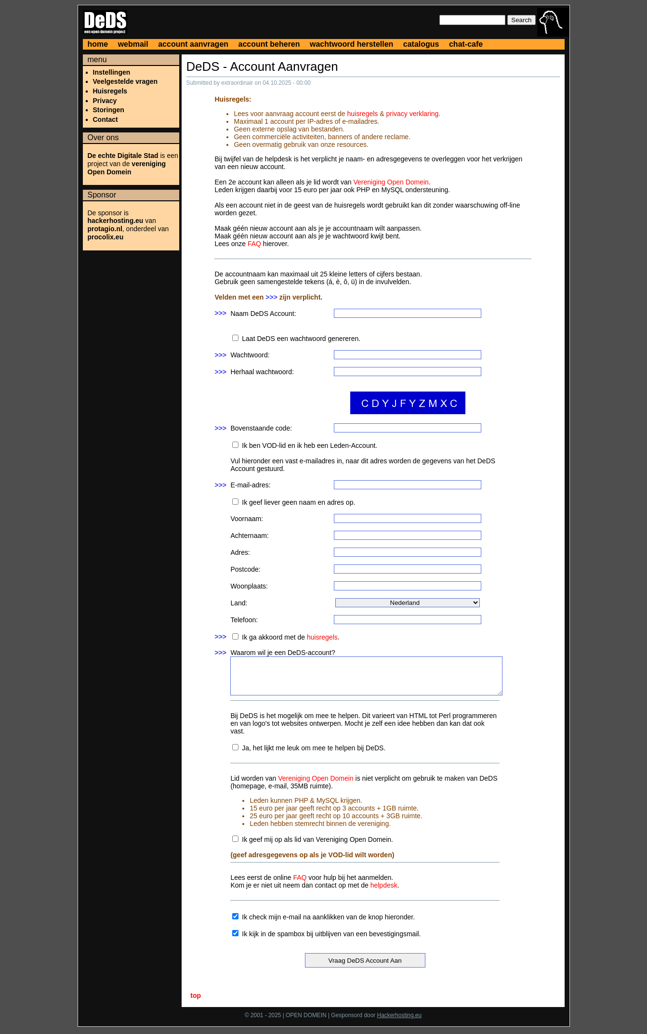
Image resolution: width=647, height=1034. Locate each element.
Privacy (105, 101)
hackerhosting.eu (116, 220)
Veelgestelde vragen (125, 81)
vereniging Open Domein (127, 168)
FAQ (254, 244)
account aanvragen (193, 44)
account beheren (269, 44)
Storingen (108, 110)
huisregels (362, 114)
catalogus (421, 44)
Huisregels (110, 91)
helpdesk (383, 885)
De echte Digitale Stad (123, 155)
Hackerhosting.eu (399, 1015)
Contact (105, 119)
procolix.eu (106, 237)
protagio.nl (105, 229)
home (98, 44)
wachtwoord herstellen (351, 44)
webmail (133, 44)
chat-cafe (466, 44)
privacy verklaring (412, 114)
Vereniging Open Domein (390, 182)
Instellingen (112, 72)
